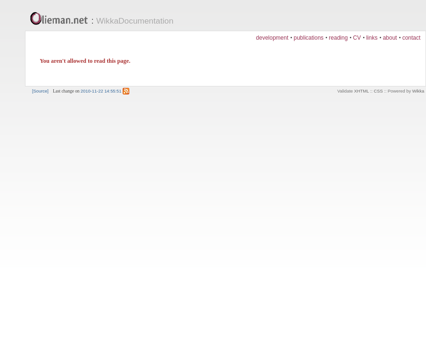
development (272, 37)
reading (338, 37)
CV (357, 37)
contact (411, 37)
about (390, 37)
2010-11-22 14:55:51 (101, 91)
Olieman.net (61, 19)
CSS (378, 91)
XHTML (361, 91)
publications (308, 37)
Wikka (418, 91)
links (371, 37)
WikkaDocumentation (135, 21)
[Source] (40, 91)
